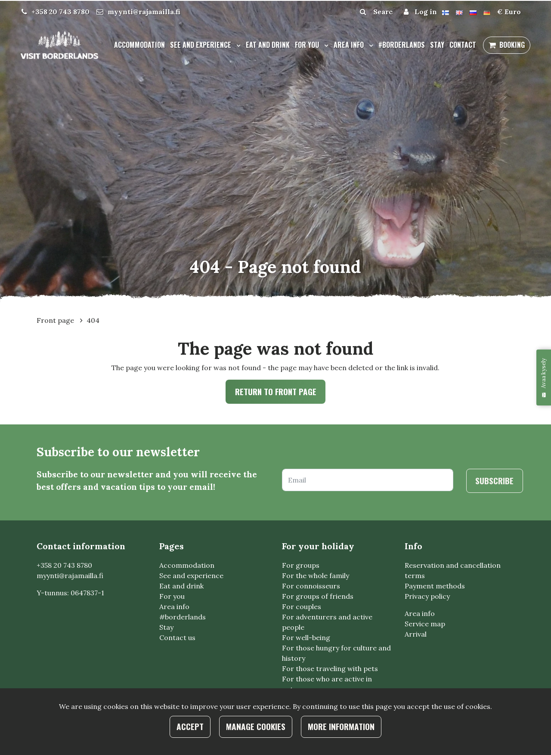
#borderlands (401, 45)
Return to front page (276, 391)
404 (93, 320)
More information (341, 726)
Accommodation (139, 45)
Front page (56, 320)
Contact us (177, 638)
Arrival (416, 634)
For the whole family (315, 576)
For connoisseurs (311, 586)
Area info (349, 45)
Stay (437, 45)
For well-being (306, 638)
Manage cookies (255, 726)
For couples (301, 607)
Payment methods (435, 586)
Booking (512, 45)
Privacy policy (427, 596)
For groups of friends (317, 596)
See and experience (201, 45)
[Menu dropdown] (237, 45)
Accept (190, 726)
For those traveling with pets (330, 669)
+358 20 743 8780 (60, 11)
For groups (300, 565)
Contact (462, 45)
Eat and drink (268, 45)
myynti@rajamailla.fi (144, 11)
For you (308, 45)
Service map (425, 624)
